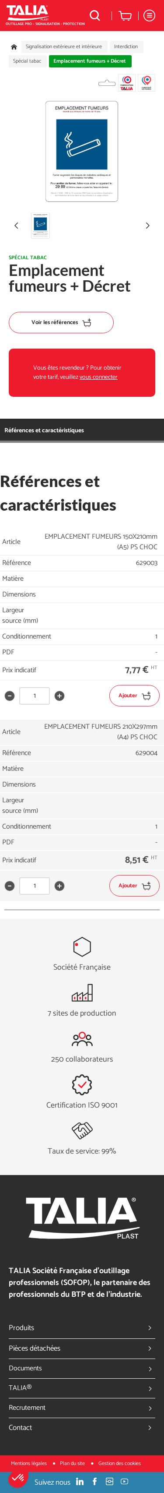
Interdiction (126, 47)
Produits (82, 1328)
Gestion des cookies (119, 1463)
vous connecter (99, 377)
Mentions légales (29, 1463)
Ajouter (134, 695)
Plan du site (73, 1463)
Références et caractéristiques (44, 431)
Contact (82, 1428)
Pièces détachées (82, 1348)
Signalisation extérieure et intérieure (64, 47)
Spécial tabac (27, 61)
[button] (18, 1478)
